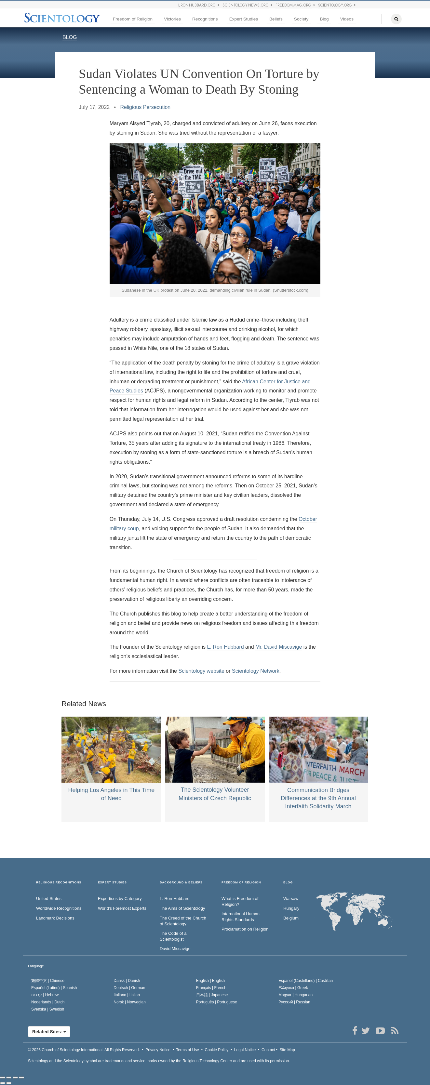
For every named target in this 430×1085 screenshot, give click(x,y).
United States (48, 898)
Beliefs (276, 19)
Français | (211, 988)
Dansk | (127, 980)
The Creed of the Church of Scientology (183, 921)
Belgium (291, 918)
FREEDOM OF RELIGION (241, 882)
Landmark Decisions (55, 918)
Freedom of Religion (133, 19)
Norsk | (130, 1002)
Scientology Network (255, 671)
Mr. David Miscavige (278, 647)
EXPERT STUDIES (112, 882)
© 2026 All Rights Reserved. (84, 1050)
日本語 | (212, 995)
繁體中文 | (47, 980)
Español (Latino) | (54, 988)
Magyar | (295, 995)
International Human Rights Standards (241, 916)
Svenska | (47, 1009)
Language (36, 966)
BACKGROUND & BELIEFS (181, 882)
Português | (216, 1002)
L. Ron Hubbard (225, 647)
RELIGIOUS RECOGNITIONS (58, 882)
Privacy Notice (157, 1050)
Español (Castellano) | (305, 980)
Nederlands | (48, 1002)
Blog (324, 19)
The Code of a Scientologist (173, 936)
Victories (172, 19)
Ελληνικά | (293, 988)
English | (210, 980)
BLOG (69, 37)
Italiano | (127, 995)
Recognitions (205, 19)
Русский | (294, 1002)
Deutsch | (129, 988)
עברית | (45, 995)
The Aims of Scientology (182, 908)
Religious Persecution (145, 107)
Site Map (287, 1050)
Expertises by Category (119, 898)
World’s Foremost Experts (122, 908)
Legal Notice (245, 1050)
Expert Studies (243, 19)
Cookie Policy (217, 1050)
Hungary (291, 908)
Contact (268, 1050)
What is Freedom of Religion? (240, 901)
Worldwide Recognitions (58, 908)
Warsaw (290, 898)
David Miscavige (175, 948)
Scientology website (201, 671)
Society (301, 19)
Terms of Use (187, 1050)
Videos (347, 19)
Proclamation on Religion (245, 929)
